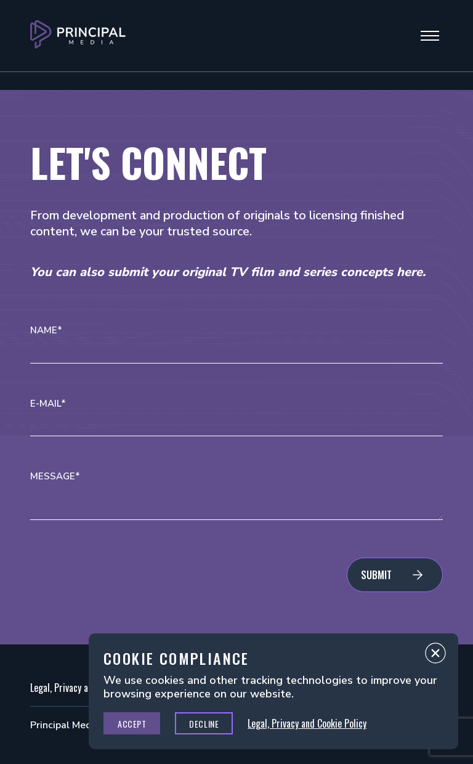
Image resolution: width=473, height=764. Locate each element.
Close (435, 656)
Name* (46, 330)
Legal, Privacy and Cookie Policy (307, 723)
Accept (132, 723)
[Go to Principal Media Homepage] (78, 36)
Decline (204, 723)
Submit (376, 574)
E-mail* (48, 404)
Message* (55, 476)
